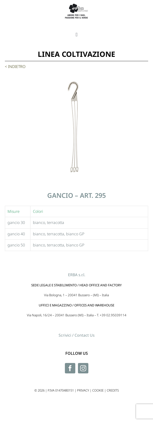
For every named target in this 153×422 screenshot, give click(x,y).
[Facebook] (70, 368)
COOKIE (98, 390)
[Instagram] (83, 368)
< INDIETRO (15, 66)
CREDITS (113, 390)
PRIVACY (83, 390)
